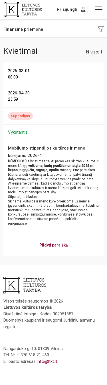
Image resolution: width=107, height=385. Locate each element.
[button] (98, 9)
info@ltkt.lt (47, 361)
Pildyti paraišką (53, 245)
